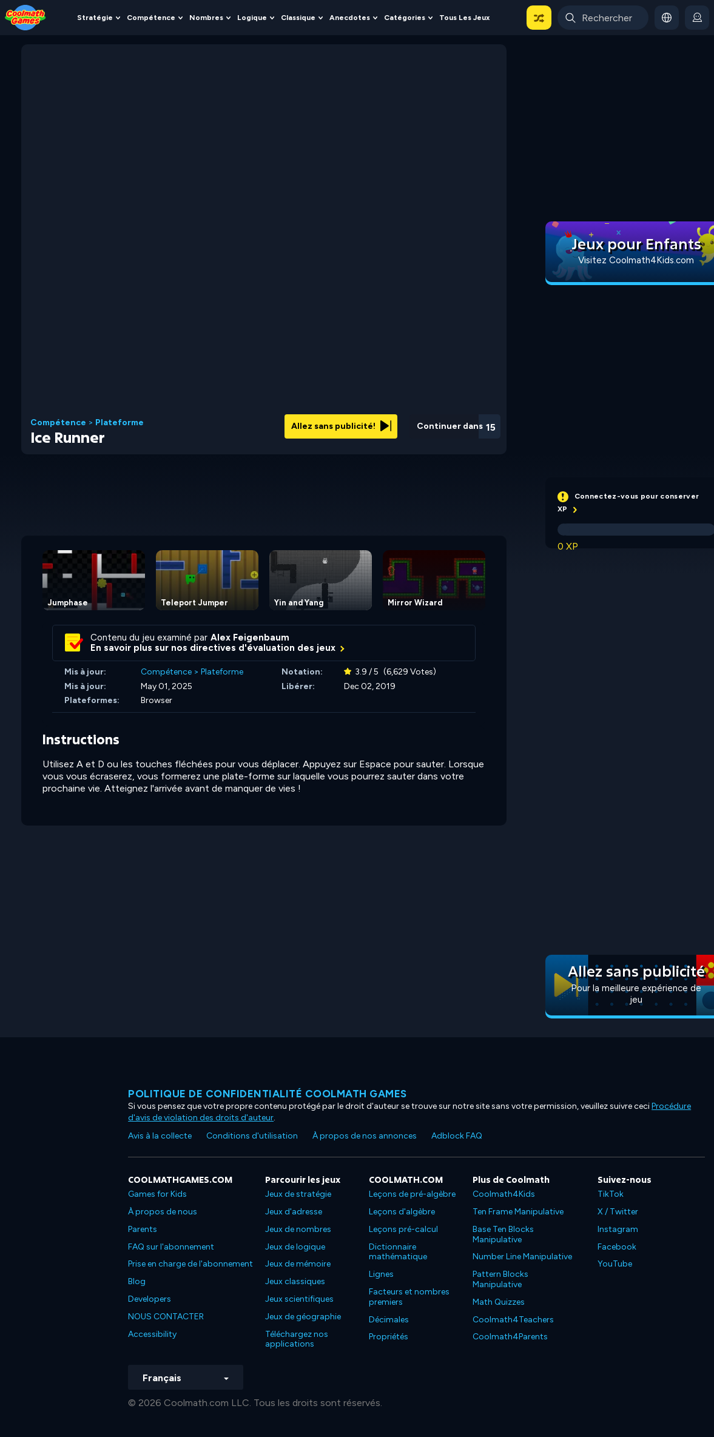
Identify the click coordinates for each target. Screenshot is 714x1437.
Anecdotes (349, 17)
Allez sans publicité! (341, 426)
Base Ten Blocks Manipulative (503, 1234)
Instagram (618, 1229)
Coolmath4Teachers (513, 1319)
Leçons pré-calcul (403, 1229)
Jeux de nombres (298, 1229)
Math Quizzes (499, 1302)
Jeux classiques (295, 1281)
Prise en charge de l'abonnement (190, 1264)
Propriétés (388, 1336)
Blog (137, 1281)
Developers (149, 1299)
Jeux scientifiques (299, 1299)
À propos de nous (162, 1211)
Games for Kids (157, 1194)
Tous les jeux (464, 17)
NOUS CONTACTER (166, 1316)
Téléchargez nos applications (296, 1339)
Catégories (404, 17)
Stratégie (95, 17)
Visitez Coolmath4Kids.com (636, 260)
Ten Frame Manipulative (518, 1211)
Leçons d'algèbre (402, 1211)
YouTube (615, 1264)
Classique (298, 17)
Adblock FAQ (456, 1136)
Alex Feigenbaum (249, 637)
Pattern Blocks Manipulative (500, 1279)
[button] (539, 17)
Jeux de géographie (303, 1316)
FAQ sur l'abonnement (171, 1247)
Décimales (389, 1319)
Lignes (381, 1274)
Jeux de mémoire (298, 1264)
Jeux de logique (295, 1247)
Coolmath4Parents (510, 1336)
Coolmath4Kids (504, 1194)
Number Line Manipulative (522, 1256)
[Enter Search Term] (602, 17)
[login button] (697, 17)
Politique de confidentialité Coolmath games (267, 1094)
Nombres (206, 17)
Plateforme (119, 423)
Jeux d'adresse (293, 1211)
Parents (142, 1229)
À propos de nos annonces (364, 1136)
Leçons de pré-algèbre (412, 1194)
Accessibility (152, 1334)
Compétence (151, 17)
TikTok (611, 1194)
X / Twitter (618, 1211)
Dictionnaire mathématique (398, 1252)
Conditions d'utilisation (252, 1136)
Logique (252, 17)
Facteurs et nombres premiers (409, 1297)
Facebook (617, 1247)
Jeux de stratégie (298, 1194)
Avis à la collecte (160, 1136)
